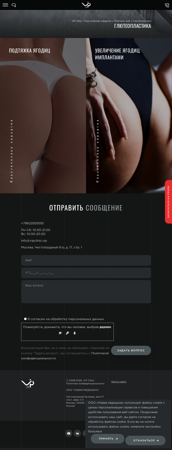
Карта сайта (118, 384)
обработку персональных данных (77, 321)
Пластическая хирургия (97, 21)
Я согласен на (62, 321)
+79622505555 (32, 223)
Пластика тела (122, 21)
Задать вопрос (130, 353)
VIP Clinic (77, 21)
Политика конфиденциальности (85, 386)
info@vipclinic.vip (34, 240)
